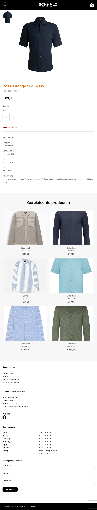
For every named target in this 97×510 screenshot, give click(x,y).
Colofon (5, 376)
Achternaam (7, 481)
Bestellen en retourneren (11, 382)
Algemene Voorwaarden (11, 379)
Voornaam (6, 473)
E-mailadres (7, 466)
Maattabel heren (8, 373)
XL (21, 117)
